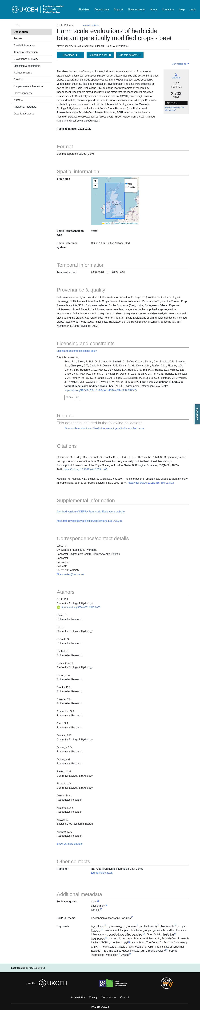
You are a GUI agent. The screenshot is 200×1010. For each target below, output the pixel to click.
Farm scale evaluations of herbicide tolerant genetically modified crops (104, 428)
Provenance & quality (26, 59)
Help (182, 9)
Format (18, 38)
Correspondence (23, 93)
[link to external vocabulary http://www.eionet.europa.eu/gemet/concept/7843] (129, 942)
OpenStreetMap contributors (126, 223)
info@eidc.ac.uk (102, 872)
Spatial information (24, 45)
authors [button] (78, 843)
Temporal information (26, 52)
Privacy (93, 997)
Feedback (197, 414)
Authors (18, 100)
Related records (23, 72)
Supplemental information (28, 86)
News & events (136, 9)
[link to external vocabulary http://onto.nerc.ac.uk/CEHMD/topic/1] (105, 926)
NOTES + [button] (172, 103)
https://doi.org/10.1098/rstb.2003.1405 (85, 469)
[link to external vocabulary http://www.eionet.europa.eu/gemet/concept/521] (158, 926)
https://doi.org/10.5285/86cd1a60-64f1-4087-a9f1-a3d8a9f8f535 (100, 390)
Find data (84, 9)
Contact (124, 997)
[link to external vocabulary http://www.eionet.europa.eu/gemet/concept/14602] (144, 934)
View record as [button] (179, 64)
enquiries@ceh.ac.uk (70, 574)
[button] (95, 181)
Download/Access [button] (24, 113)
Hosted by (47, 983)
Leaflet (106, 223)
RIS (77, 397)
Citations (19, 79)
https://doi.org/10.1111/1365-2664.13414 (151, 482)
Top (17, 25)
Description (21, 32)
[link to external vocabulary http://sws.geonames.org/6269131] (102, 930)
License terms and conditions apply (77, 350)
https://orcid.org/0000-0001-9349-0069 (78, 607)
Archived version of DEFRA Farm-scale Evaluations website (91, 511)
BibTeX (69, 397)
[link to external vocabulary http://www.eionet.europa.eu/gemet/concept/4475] (106, 938)
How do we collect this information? (175, 108)
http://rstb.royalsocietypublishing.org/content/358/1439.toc (89, 520)
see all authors (91, 25)
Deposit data (101, 9)
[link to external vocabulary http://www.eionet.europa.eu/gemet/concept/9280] (130, 955)
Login (193, 9)
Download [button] (70, 55)
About (153, 9)
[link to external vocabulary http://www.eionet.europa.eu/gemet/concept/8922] (119, 955)
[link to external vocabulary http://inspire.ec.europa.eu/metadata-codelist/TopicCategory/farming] (101, 910)
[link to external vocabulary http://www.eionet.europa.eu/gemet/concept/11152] (137, 926)
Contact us (168, 9)
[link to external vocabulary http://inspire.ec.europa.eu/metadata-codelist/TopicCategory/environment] (106, 906)
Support (118, 9)
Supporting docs (100, 55)
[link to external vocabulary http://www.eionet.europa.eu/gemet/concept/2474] (166, 951)
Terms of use (108, 997)
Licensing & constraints (27, 66)
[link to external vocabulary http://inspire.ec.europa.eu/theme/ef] (132, 918)
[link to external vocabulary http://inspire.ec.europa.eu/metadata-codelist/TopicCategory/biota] (98, 901)
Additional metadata (25, 106)
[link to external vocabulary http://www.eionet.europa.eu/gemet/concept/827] (175, 926)
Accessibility (78, 997)
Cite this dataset (130, 55)
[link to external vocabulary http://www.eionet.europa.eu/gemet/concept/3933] (175, 934)
